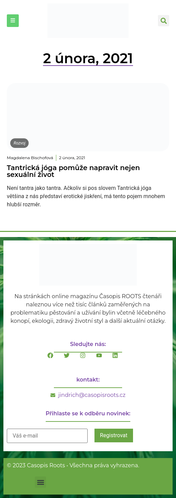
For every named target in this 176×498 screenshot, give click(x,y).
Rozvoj (19, 143)
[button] (163, 20)
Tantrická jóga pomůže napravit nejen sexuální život (73, 171)
